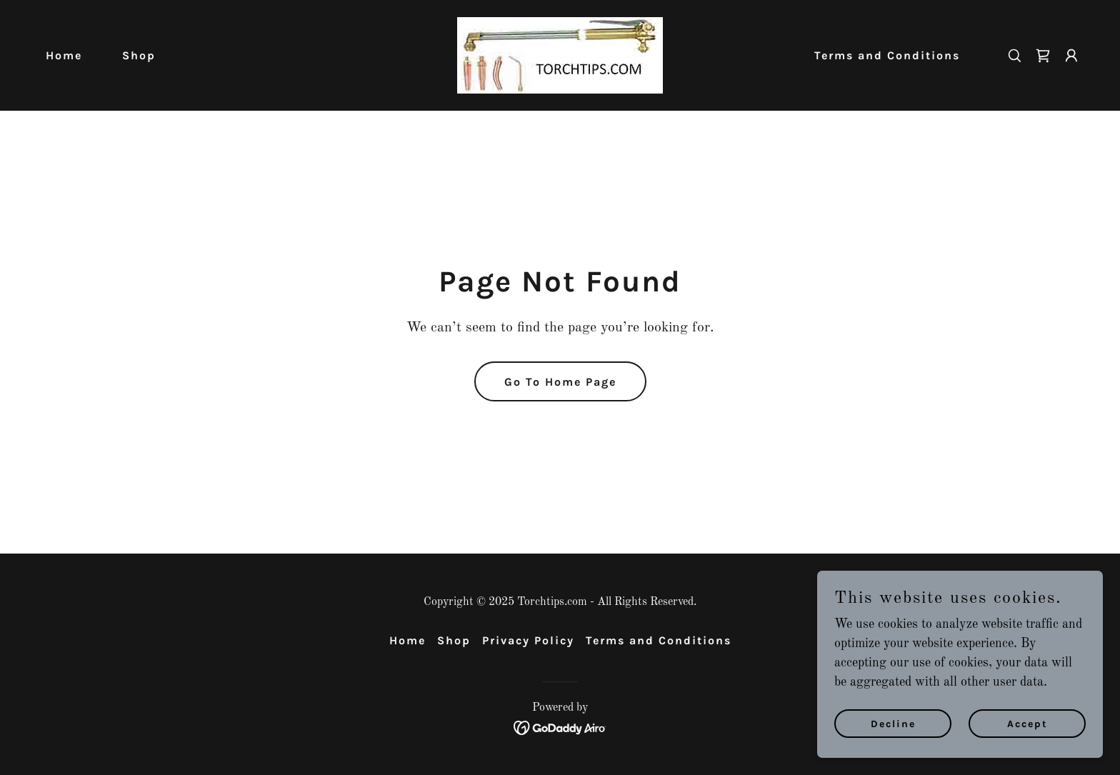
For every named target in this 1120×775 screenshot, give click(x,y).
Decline (893, 743)
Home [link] (64, 55)
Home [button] (407, 640)
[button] (1071, 55)
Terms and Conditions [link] (887, 55)
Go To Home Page (560, 382)
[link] (560, 55)
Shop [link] (139, 55)
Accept (1027, 743)
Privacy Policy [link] (528, 640)
